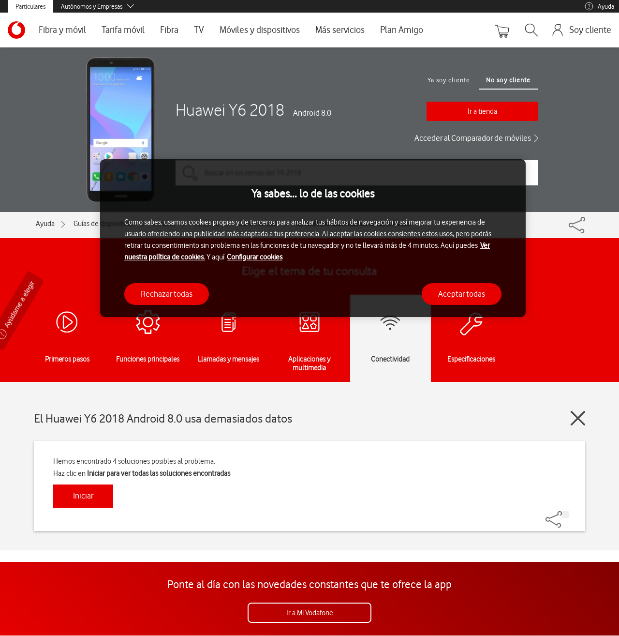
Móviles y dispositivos (260, 29)
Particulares (30, 6)
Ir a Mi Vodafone (309, 612)
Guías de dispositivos (104, 223)
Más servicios (340, 29)
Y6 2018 (206, 223)
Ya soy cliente (448, 80)
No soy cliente (508, 80)
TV (199, 29)
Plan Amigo (401, 29)
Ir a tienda (482, 111)
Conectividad (257, 223)
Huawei (164, 223)
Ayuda (599, 6)
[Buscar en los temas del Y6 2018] (357, 172)
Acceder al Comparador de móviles (472, 138)
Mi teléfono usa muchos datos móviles (353, 223)
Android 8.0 (312, 113)
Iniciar (83, 495)
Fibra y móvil (62, 29)
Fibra (169, 29)
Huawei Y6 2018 (230, 110)
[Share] (565, 514)
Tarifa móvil (123, 29)
